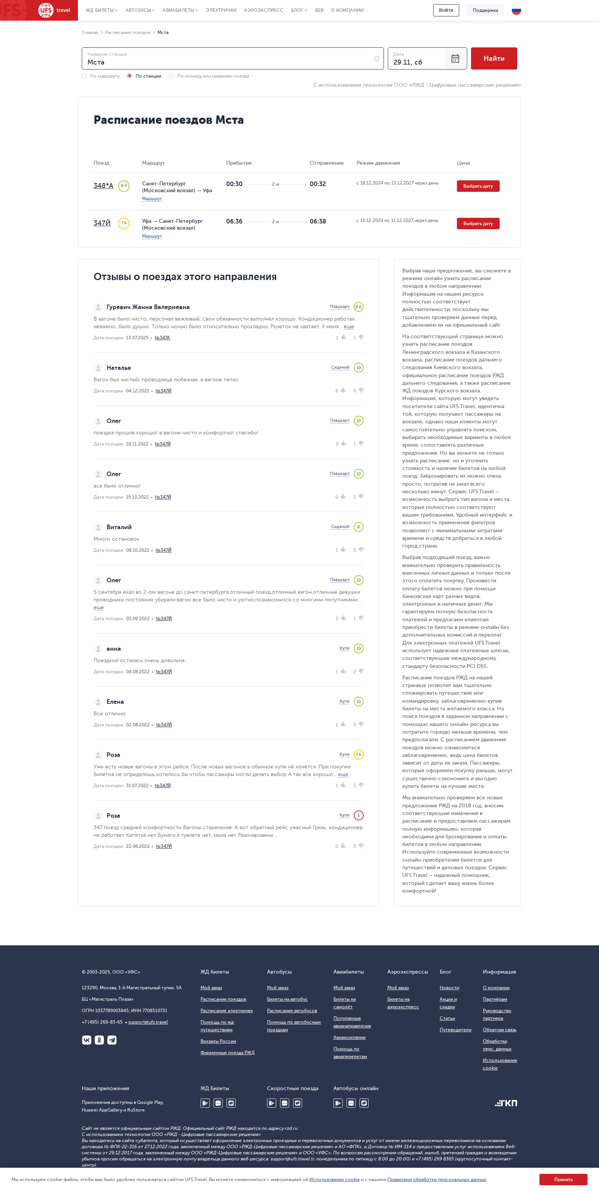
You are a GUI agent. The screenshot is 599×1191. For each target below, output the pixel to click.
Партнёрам (495, 999)
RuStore (231, 1103)
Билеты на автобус (287, 999)
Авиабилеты (178, 10)
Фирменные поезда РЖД (228, 1052)
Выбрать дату (478, 186)
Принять (563, 1179)
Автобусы (138, 10)
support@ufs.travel (148, 1022)
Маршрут (152, 198)
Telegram (112, 1040)
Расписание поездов (223, 999)
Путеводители (455, 1029)
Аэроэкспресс (263, 10)
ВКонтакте (87, 1040)
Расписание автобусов (292, 1010)
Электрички (221, 10)
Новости (449, 987)
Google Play (205, 1103)
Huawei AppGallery (218, 1103)
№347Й (163, 391)
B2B (319, 10)
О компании (347, 10)
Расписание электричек (227, 1010)
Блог (297, 10)
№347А (162, 337)
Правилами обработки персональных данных (436, 1179)
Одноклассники (99, 1040)
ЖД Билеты (100, 10)
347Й (102, 223)
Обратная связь (499, 1029)
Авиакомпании (349, 1037)
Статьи (447, 1018)
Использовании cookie (334, 1179)
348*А (103, 186)
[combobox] (232, 58)
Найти (494, 58)
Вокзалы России (218, 1041)
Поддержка (485, 10)
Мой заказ (211, 987)
